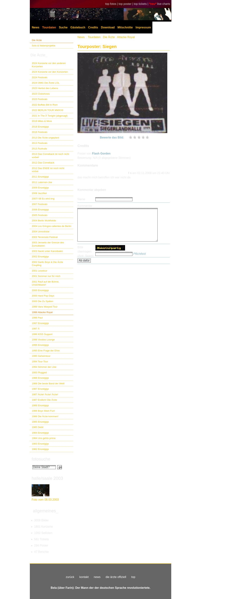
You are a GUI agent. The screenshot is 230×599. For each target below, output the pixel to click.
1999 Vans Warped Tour (45, 306)
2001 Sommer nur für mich (46, 276)
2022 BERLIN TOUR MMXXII (47, 110)
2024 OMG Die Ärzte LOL (45, 82)
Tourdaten (49, 27)
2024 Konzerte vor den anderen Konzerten (49, 65)
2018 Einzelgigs (40, 126)
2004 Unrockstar (41, 231)
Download (108, 27)
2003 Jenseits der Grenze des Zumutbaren (48, 244)
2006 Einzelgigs (40, 209)
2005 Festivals (39, 215)
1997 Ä (36, 328)
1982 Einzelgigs (40, 449)
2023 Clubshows (41, 93)
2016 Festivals (39, 132)
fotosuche (41, 459)
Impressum (143, 27)
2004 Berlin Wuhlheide (44, 220)
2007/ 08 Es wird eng (43, 198)
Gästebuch (77, 27)
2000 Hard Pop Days (43, 295)
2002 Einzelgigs (40, 256)
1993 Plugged (39, 372)
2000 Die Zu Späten (42, 301)
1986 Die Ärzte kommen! (45, 416)
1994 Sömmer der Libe (44, 367)
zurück (70, 576)
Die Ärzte (37, 40)
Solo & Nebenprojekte (43, 45)
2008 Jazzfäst (39, 193)
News (35, 27)
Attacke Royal (126, 37)
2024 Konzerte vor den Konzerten (50, 71)
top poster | (126, 3)
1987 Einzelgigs (40, 389)
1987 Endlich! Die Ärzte (44, 399)
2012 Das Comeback (43, 162)
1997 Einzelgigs (40, 323)
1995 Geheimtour (41, 356)
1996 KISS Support (42, 334)
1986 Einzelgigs (40, 405)
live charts (163, 3)
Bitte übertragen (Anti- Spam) (85, 251)
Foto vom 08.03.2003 (45, 499)
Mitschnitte (125, 27)
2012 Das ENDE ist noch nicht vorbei (48, 170)
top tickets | (141, 3)
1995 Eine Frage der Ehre (46, 350)
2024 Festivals (39, 77)
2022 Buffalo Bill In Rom (45, 104)
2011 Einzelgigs (40, 176)
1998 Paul (37, 317)
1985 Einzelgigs (40, 421)
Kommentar (84, 205)
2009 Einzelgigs (40, 187)
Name (81, 199)
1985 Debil (37, 427)
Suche (63, 27)
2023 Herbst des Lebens (45, 88)
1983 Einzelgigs (40, 443)
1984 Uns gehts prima (43, 438)
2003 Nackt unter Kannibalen (47, 251)
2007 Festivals (39, 204)
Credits (93, 27)
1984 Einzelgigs (40, 432)
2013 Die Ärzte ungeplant (45, 137)
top (133, 576)
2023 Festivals (39, 99)
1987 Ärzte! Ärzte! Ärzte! (45, 394)
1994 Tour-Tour (40, 361)
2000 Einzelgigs (40, 290)
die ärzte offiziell (116, 576)
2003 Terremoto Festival (45, 237)
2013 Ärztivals (39, 148)
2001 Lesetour (39, 270)
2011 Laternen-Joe (42, 182)
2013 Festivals (39, 143)
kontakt (84, 576)
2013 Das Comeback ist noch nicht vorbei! (50, 155)
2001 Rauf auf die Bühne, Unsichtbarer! (45, 283)
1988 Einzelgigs (40, 378)
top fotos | (112, 3)
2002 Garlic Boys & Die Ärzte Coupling (47, 264)
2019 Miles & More (42, 121)
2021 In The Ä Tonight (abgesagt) (50, 115)
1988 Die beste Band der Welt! (48, 383)
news (97, 576)
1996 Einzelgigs (40, 345)
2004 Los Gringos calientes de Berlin (51, 226)
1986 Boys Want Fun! (43, 410)
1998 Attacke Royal (42, 312)
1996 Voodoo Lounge (43, 339)
